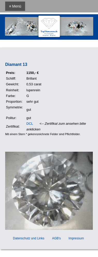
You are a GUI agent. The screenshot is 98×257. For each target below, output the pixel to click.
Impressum (76, 238)
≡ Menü (15, 6)
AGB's (56, 238)
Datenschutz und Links (28, 238)
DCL (29, 124)
